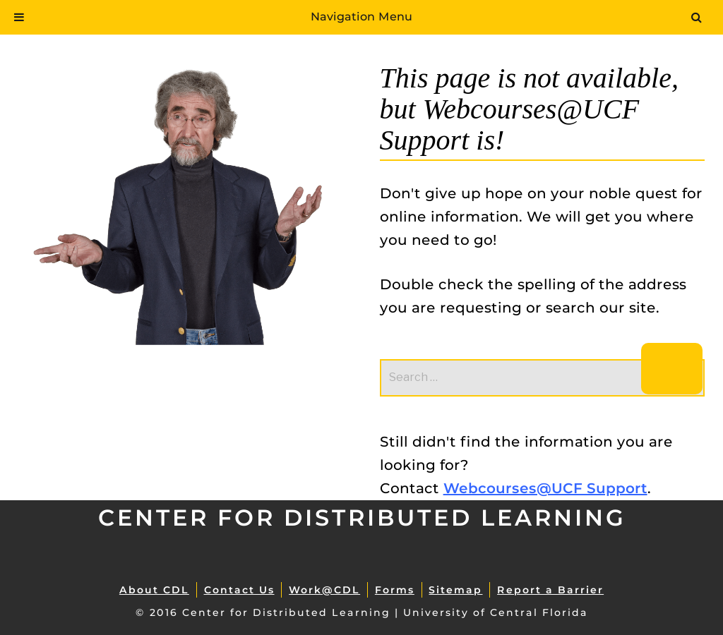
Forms (394, 589)
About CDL (154, 589)
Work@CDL (324, 589)
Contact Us (239, 589)
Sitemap (455, 589)
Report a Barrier (550, 589)
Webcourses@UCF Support (545, 488)
